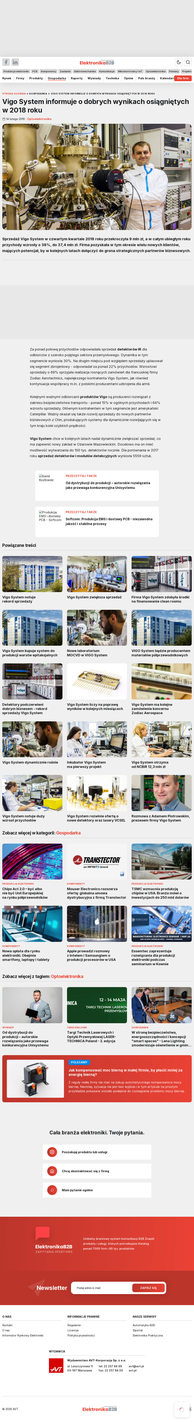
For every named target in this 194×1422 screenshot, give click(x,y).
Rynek (6, 78)
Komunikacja (106, 71)
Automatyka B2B (144, 1325)
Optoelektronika (155, 71)
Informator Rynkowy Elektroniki (22, 1335)
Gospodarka (57, 78)
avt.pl (133, 1370)
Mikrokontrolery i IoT (130, 71)
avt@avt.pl (136, 1366)
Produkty (36, 78)
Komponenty (48, 71)
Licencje (73, 1330)
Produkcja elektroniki (16, 71)
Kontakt (7, 1325)
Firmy (20, 78)
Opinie (128, 78)
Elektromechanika (85, 71)
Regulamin (74, 1325)
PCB (34, 71)
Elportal (138, 1330)
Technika (112, 78)
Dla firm (183, 78)
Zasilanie (65, 71)
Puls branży (146, 78)
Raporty (77, 78)
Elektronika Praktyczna (148, 1335)
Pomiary (174, 71)
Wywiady (94, 78)
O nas (6, 1330)
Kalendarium (169, 78)
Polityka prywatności (81, 1335)
